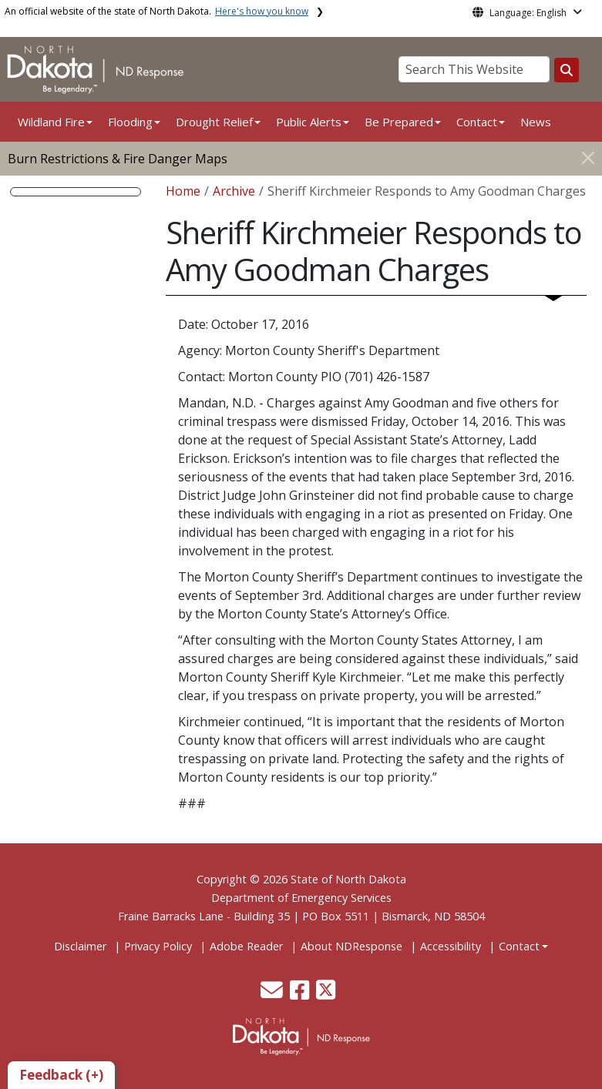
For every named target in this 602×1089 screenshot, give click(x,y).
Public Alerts (308, 121)
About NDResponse (351, 946)
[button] (273, 994)
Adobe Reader (246, 946)
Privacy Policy (158, 946)
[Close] (588, 157)
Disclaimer (80, 946)
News (535, 121)
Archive (234, 191)
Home (183, 191)
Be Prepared (399, 121)
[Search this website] (566, 70)
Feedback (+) (61, 1075)
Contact (519, 946)
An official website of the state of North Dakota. (156, 11)
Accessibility (450, 946)
